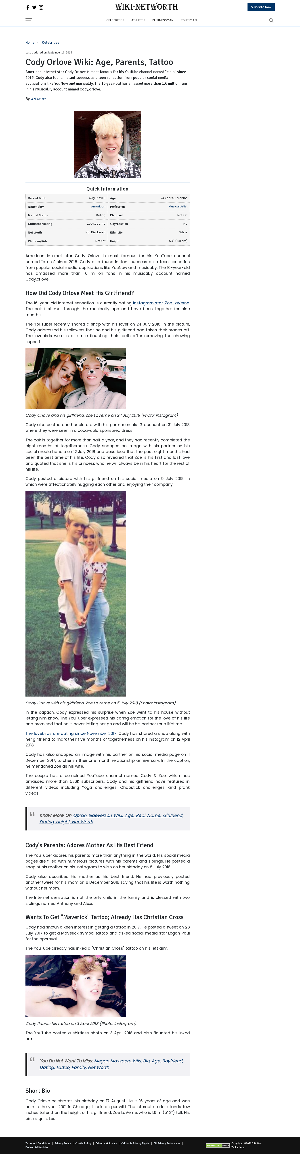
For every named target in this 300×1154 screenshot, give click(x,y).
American (98, 206)
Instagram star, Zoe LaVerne (161, 303)
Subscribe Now (261, 7)
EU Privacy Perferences (167, 1143)
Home (30, 42)
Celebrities (115, 20)
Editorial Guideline (106, 1143)
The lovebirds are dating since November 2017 (70, 733)
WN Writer (38, 99)
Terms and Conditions (37, 1143)
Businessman (163, 20)
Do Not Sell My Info (36, 1147)
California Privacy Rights (135, 1143)
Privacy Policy (63, 1143)
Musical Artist (178, 206)
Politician (189, 20)
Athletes (138, 20)
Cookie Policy (83, 1143)
